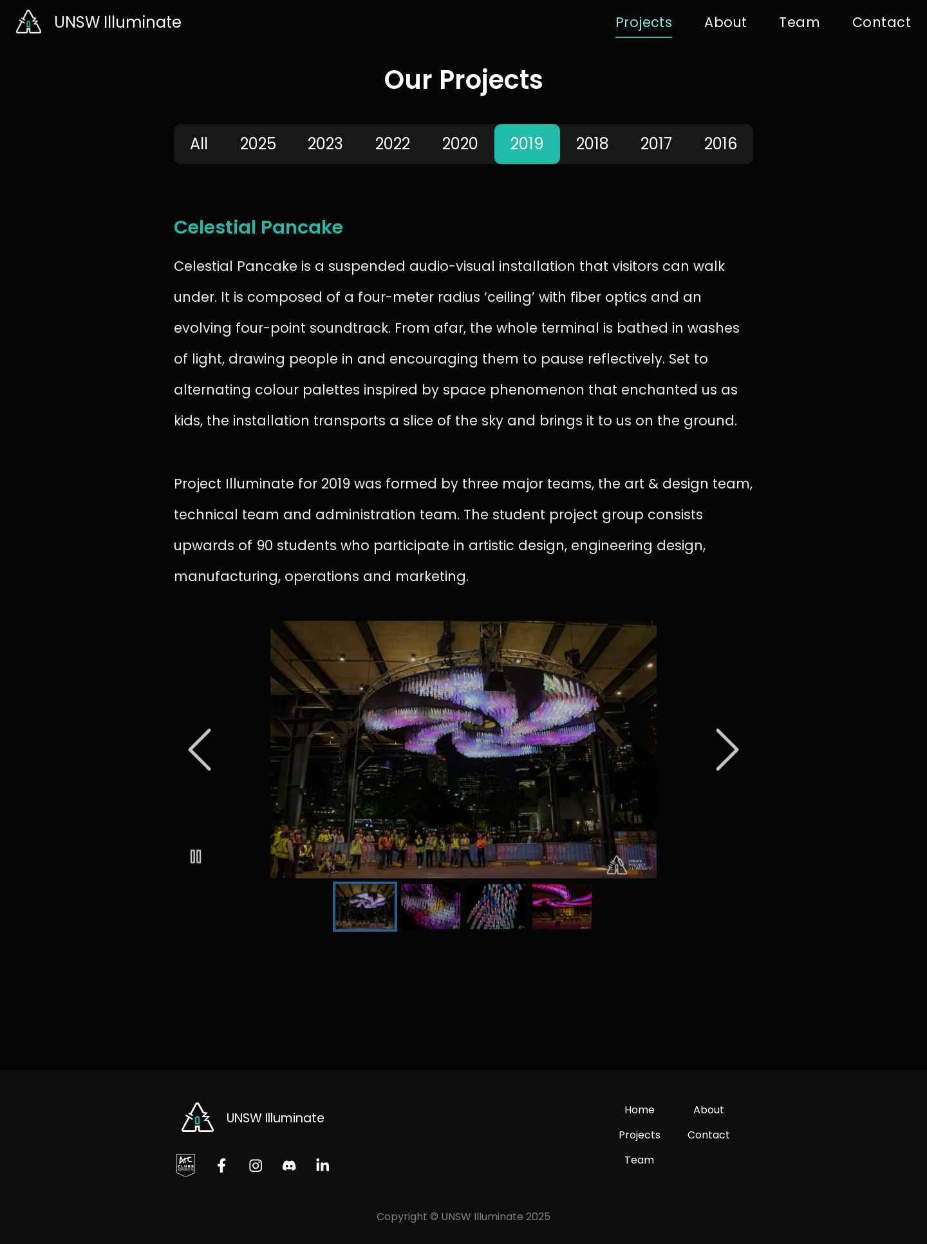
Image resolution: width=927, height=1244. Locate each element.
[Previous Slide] (199, 745)
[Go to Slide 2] (430, 902)
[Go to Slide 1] (365, 902)
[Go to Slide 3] (496, 902)
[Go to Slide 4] (562, 902)
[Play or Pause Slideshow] (196, 852)
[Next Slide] (727, 745)
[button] (463, 745)
